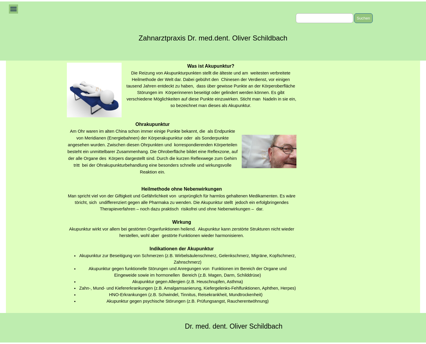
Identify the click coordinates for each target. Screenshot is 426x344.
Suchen (363, 18)
